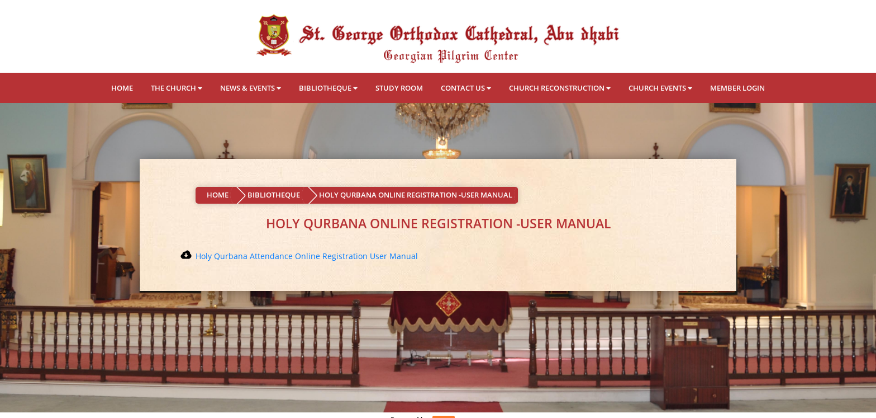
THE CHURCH (176, 88)
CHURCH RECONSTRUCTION (560, 88)
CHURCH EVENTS (660, 88)
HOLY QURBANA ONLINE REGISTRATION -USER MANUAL (415, 195)
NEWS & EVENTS (250, 88)
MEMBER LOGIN (737, 88)
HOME (122, 88)
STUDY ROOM (399, 88)
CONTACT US (466, 88)
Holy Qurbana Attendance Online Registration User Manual (307, 256)
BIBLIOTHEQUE (328, 88)
